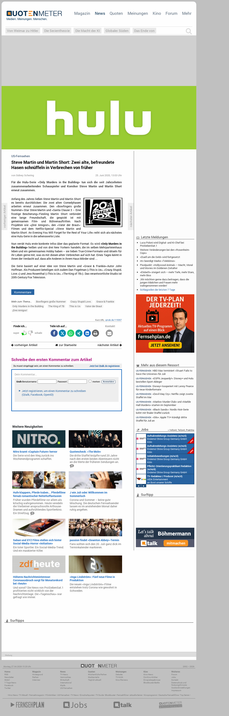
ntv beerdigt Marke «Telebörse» (157, 261)
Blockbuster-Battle (151, 682)
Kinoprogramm (150, 695)
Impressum (176, 690)
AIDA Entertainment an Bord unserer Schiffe (159, 479)
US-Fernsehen (66, 688)
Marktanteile (93, 677)
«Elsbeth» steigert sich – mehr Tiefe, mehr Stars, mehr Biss (167, 273)
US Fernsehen (63, 695)
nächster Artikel (110, 345)
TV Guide (100, 695)
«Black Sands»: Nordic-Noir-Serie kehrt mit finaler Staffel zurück (162, 411)
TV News (74, 695)
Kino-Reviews (122, 680)
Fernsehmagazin (36, 695)
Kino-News (148, 674)
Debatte (119, 674)
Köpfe (62, 685)
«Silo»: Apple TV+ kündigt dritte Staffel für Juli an (161, 419)
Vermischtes (65, 677)
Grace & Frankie (105, 301)
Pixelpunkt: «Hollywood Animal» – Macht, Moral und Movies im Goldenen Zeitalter (166, 266)
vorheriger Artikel (24, 345)
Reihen (35, 677)
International (66, 682)
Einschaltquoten (87, 695)
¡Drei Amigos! (19, 310)
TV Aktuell (23, 695)
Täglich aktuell (94, 680)
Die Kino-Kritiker (151, 677)
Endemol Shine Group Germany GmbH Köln (165, 438)
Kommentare (22, 292)
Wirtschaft (64, 680)
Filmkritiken (51, 695)
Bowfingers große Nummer (51, 301)
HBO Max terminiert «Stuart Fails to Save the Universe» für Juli (164, 372)
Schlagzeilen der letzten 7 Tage (157, 289)
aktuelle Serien (136, 695)
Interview (36, 680)
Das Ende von (144, 30)
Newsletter (9, 677)
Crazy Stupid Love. (80, 301)
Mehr (186, 13)
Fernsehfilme (122, 695)
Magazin (82, 13)
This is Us (74, 306)
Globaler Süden (117, 30)
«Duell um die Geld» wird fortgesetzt (160, 257)
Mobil (7, 680)
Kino (157, 13)
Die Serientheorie (57, 30)
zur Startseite (66, 345)
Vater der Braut (93, 306)
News (100, 13)
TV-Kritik (119, 677)
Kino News (13, 695)
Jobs (173, 677)
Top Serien (184, 695)
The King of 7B (56, 306)
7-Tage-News (10, 682)
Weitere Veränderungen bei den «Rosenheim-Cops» (165, 251)
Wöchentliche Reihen (97, 674)
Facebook (8, 685)
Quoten (116, 13)
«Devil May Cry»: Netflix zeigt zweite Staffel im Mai (164, 395)
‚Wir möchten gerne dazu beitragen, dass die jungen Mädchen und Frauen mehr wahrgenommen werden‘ (164, 282)
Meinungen (138, 13)
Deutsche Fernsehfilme (169, 695)
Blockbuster (110, 695)
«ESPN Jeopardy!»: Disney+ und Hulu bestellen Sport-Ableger (164, 380)
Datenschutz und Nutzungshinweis (179, 683)
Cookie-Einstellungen (180, 687)
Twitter (7, 688)
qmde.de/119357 (113, 319)
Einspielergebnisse (152, 680)
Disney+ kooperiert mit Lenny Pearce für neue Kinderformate (165, 388)
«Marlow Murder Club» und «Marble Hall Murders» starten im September (163, 403)
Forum (171, 13)
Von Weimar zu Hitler (22, 30)
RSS (6, 674)
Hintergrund (37, 674)
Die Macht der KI (87, 30)
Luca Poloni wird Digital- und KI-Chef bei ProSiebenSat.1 (162, 244)
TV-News (64, 674)
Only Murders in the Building (27, 306)
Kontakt (174, 680)
